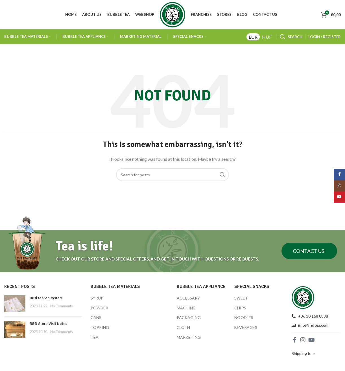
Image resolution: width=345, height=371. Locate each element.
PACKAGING (189, 319)
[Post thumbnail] (14, 305)
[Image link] (303, 298)
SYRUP (97, 299)
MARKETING (189, 338)
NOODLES (243, 319)
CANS (96, 319)
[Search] (291, 38)
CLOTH (183, 329)
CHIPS (240, 309)
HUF (267, 38)
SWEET (241, 299)
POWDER (99, 309)
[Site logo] (172, 15)
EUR (253, 38)
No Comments (61, 307)
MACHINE (186, 309)
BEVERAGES (245, 329)
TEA (95, 338)
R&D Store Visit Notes (48, 325)
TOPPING (100, 329)
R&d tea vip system (46, 299)
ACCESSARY (188, 299)
